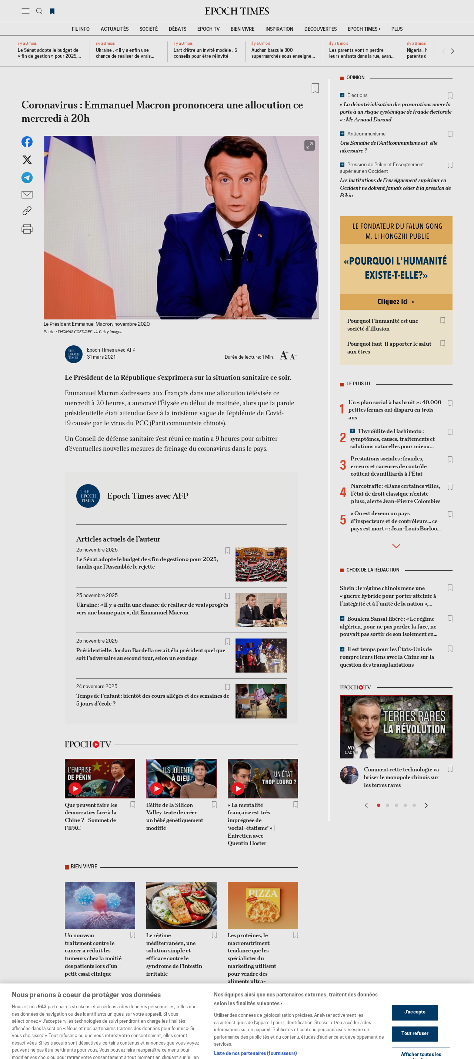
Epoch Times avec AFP (147, 495)
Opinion (355, 78)
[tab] (176, 493)
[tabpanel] (181, 624)
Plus (397, 29)
